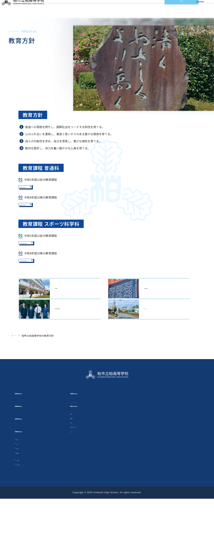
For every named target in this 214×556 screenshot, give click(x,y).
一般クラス (22, 501)
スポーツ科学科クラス (28, 521)
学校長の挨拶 (141, 335)
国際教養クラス (25, 509)
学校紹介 (26, 390)
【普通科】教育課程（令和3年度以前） (48, 205)
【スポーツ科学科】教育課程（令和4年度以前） (54, 300)
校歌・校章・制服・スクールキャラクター (93, 482)
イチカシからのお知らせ (31, 461)
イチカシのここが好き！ (31, 474)
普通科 (20, 496)
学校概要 (46, 335)
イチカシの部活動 (82, 447)
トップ (12, 390)
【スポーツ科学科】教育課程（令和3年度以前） (54, 276)
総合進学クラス (25, 505)
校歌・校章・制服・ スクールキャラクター (55, 361)
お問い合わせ (174, 9)
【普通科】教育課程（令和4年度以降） (48, 230)
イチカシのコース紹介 (29, 487)
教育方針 (75, 478)
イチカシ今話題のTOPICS (32, 447)
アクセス (138, 361)
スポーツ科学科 (26, 517)
